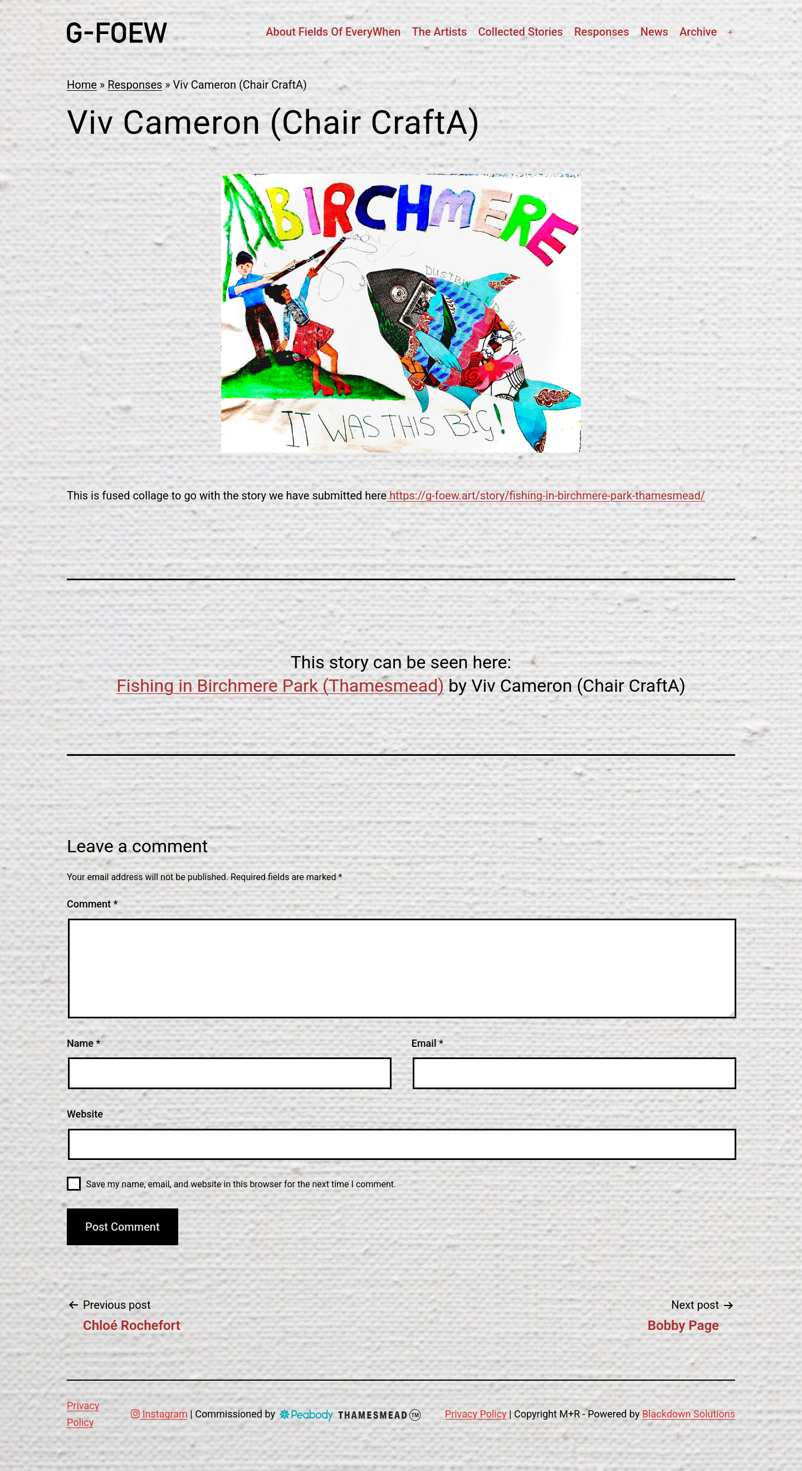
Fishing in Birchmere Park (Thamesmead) (280, 685)
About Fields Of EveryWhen (333, 31)
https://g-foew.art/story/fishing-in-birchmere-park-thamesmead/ (546, 495)
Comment (92, 904)
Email (427, 1043)
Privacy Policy (476, 1414)
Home (82, 84)
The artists (439, 31)
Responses (601, 31)
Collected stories (520, 31)
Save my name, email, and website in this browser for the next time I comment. (241, 1184)
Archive (698, 31)
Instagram (159, 1414)
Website (85, 1114)
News (654, 31)
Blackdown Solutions (688, 1414)
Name (83, 1043)
